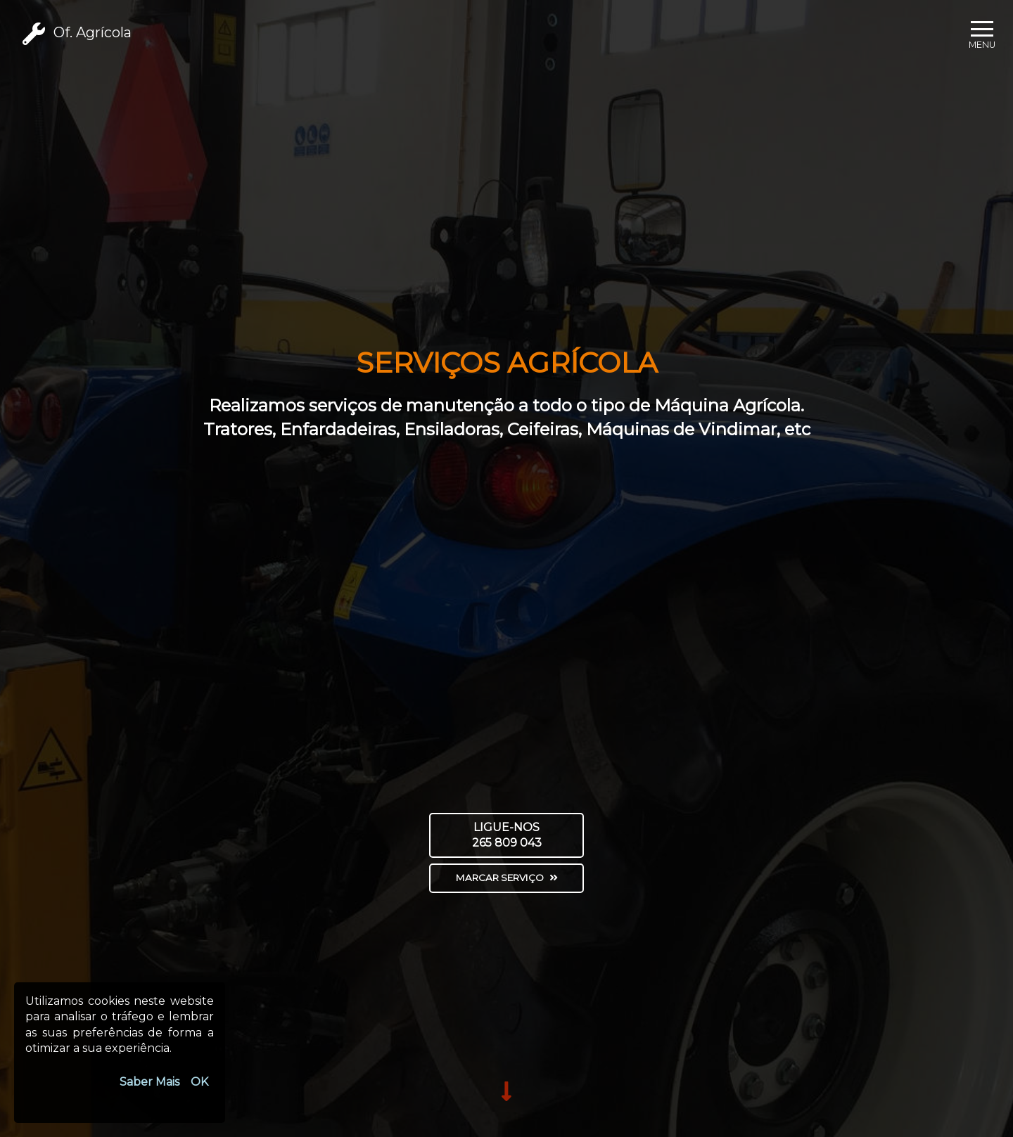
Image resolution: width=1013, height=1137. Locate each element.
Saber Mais (149, 1081)
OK (199, 1081)
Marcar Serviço (507, 877)
